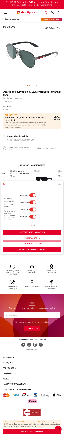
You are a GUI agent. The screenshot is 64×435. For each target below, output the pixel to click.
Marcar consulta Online (14, 384)
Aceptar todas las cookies (32, 232)
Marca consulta (51, 19)
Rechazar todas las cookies (32, 250)
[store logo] (26, 13)
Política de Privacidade (41, 322)
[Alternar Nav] (6, 13)
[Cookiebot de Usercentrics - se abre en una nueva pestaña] (50, 184)
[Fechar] (61, 2)
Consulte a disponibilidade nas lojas (20, 140)
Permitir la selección (32, 244)
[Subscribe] (32, 328)
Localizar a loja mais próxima (17, 389)
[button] (46, 13)
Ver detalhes (18, 98)
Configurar (28, 225)
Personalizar (32, 238)
